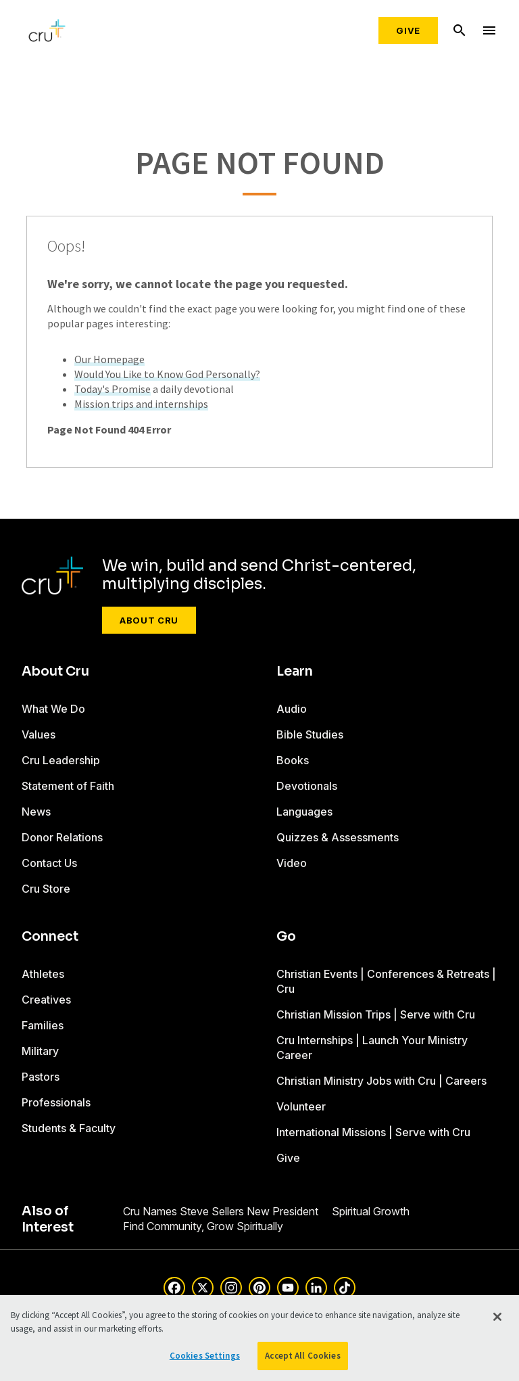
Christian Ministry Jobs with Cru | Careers (381, 1080)
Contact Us (49, 863)
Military (40, 1051)
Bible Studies (309, 734)
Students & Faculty (69, 1128)
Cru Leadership (61, 760)
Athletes (43, 974)
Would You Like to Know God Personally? (167, 374)
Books (292, 760)
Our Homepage (109, 359)
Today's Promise (112, 389)
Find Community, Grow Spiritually (203, 1226)
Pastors (40, 1076)
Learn (294, 671)
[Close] (497, 1317)
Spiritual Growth (371, 1211)
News (36, 811)
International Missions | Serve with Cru (373, 1132)
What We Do (53, 709)
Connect (50, 937)
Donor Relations (62, 837)
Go (286, 937)
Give (408, 30)
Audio (291, 709)
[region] (259, 1338)
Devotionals (306, 786)
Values (38, 734)
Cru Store (46, 888)
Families (43, 1025)
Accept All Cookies (302, 1355)
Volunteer (301, 1106)
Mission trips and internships (141, 404)
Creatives (46, 999)
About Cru (149, 620)
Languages (304, 811)
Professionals (56, 1102)
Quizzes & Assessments (337, 837)
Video (291, 863)
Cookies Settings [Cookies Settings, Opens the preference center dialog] (205, 1355)
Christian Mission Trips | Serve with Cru (375, 1014)
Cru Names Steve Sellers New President (220, 1211)
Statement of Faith (68, 786)
